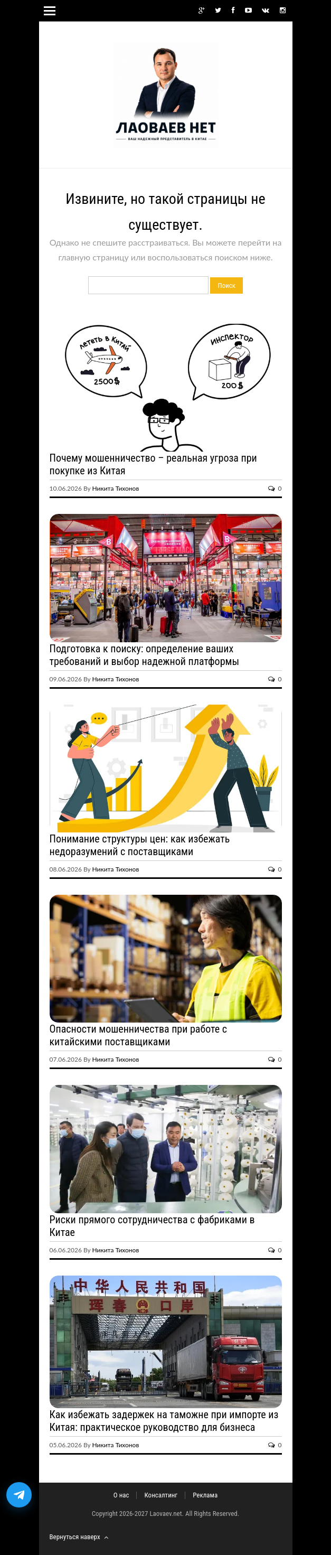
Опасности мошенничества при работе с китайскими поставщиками (138, 1035)
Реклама (205, 1495)
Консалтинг (160, 1495)
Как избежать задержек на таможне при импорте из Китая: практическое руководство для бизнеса (164, 1421)
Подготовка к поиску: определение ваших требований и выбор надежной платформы (145, 655)
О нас (121, 1495)
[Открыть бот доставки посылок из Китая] (19, 1494)
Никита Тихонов (115, 488)
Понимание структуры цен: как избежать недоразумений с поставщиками (140, 845)
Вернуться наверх (79, 1537)
